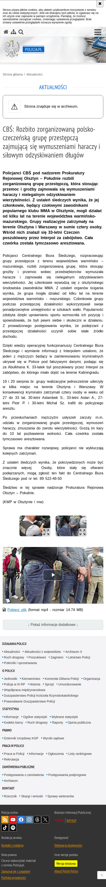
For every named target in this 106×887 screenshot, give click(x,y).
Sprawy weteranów (60, 796)
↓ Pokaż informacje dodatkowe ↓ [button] (53, 625)
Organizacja (91, 678)
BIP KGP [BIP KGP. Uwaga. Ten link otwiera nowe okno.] (71, 820)
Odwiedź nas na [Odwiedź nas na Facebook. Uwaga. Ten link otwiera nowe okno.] (21, 819)
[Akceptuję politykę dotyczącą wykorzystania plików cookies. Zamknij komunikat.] (100, 3)
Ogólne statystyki (35, 717)
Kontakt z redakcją (12, 845)
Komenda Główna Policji (62, 678)
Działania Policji (14, 643)
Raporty (57, 722)
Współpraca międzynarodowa (24, 690)
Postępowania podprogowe (67, 775)
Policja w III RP (14, 684)
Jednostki (10, 678)
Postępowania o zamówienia (24, 775)
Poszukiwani (37, 657)
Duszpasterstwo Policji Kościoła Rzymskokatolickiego (41, 695)
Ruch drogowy (14, 657)
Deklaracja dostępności (68, 845)
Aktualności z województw (42, 652)
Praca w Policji (13, 745)
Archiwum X (73, 652)
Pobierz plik (16, 610)
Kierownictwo (31, 678)
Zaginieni (57, 657)
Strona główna (13, 74)
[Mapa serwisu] (13, 32)
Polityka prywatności (13, 877)
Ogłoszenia (56, 754)
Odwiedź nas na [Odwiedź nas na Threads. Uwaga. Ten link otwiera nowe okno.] (37, 819)
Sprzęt (49, 684)
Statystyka (10, 709)
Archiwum (11, 781)
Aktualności (34, 74)
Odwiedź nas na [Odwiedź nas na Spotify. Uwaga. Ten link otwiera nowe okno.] (13, 827)
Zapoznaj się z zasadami (15, 871)
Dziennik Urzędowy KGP (21, 738)
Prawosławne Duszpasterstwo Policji (29, 701)
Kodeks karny (13, 722)
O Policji (8, 670)
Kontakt (8, 788)
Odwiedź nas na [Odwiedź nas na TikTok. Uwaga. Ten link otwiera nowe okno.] (5, 827)
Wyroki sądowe (53, 738)
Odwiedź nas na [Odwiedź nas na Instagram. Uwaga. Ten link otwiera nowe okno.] (29, 819)
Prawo (7, 730)
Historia (35, 684)
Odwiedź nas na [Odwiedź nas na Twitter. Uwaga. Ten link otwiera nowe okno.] (45, 819)
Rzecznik (10, 796)
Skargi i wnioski (32, 796)
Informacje (11, 717)
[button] (97, 32)
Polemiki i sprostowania (20, 663)
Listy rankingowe (80, 754)
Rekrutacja (11, 759)
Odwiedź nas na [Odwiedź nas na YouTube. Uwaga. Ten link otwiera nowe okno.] (13, 819)
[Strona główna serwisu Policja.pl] (6, 32)
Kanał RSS (5, 819)
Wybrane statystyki (65, 717)
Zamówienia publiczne (18, 767)
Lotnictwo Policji (79, 657)
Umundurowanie (69, 684)
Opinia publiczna (79, 722)
